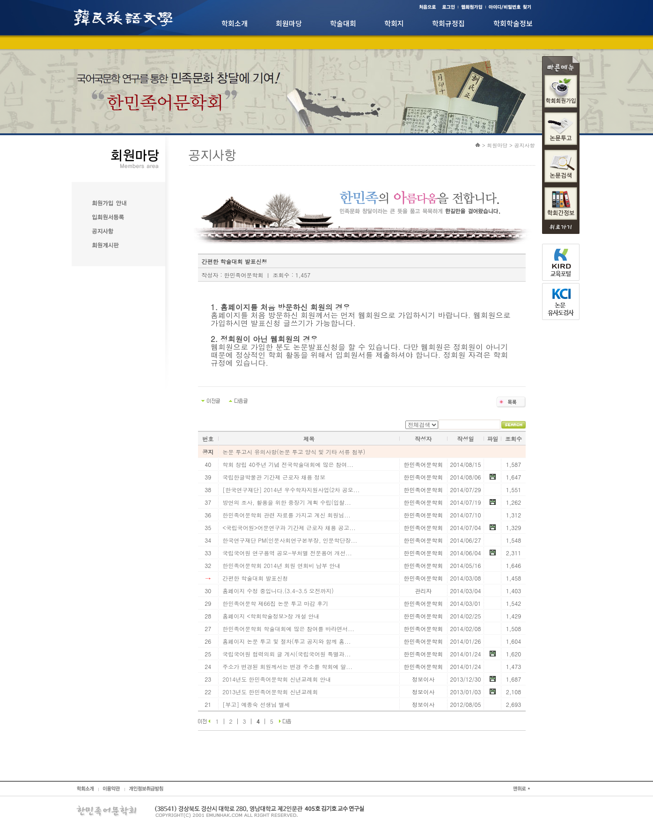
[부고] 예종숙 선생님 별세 (256, 704)
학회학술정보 (513, 23)
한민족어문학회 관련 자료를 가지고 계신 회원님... (286, 515)
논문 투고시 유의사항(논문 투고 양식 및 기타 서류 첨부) (293, 452)
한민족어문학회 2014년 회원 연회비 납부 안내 (281, 565)
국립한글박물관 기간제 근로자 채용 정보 (273, 477)
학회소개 (234, 23)
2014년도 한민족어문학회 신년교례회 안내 (276, 679)
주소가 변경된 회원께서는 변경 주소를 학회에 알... (287, 666)
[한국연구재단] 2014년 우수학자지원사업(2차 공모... (291, 490)
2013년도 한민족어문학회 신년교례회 (270, 692)
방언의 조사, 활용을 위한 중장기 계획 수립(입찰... (286, 502)
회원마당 (289, 23)
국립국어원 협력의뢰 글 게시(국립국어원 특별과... (286, 654)
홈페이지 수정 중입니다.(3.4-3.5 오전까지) (278, 591)
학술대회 (343, 23)
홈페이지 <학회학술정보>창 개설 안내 (270, 616)
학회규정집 (448, 23)
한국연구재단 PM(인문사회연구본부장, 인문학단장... (289, 540)
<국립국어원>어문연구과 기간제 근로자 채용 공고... (289, 527)
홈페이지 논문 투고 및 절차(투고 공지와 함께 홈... (286, 641)
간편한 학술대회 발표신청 (255, 578)
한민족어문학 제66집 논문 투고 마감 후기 (275, 603)
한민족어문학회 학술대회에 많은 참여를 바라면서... (288, 629)
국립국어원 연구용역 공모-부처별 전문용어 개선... (287, 553)
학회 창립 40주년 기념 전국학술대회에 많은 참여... (287, 464)
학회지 (394, 23)
